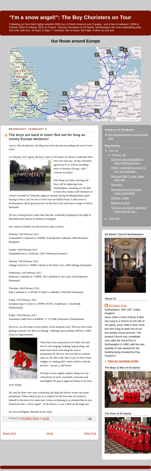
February (117, 155)
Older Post (90, 433)
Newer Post (9, 433)
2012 (112, 150)
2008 (112, 218)
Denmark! (116, 184)
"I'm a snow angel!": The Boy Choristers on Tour (70, 17)
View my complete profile (123, 361)
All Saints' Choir (118, 305)
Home (50, 433)
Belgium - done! (120, 198)
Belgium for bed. (120, 203)
